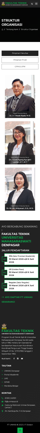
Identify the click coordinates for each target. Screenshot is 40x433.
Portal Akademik (11, 375)
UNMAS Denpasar (12, 371)
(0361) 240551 (10, 398)
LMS (6, 378)
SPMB (6, 382)
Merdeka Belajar (11, 386)
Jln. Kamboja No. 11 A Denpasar (18, 411)
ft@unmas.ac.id (11, 402)
